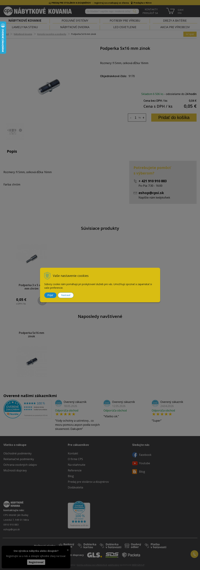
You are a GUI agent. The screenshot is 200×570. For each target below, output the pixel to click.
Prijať (50, 295)
